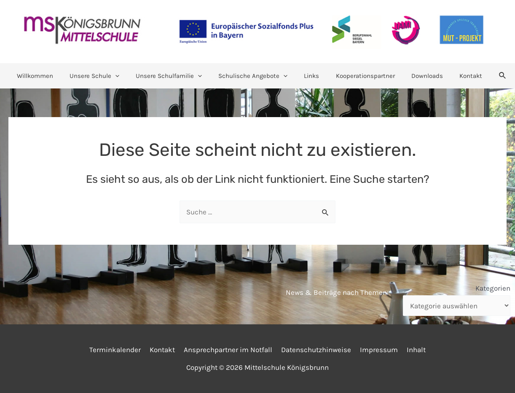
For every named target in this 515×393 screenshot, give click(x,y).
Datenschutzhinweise (315, 349)
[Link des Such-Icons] (487, 75)
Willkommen (48, 76)
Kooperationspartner (359, 76)
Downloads (417, 76)
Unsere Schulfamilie (175, 75)
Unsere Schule (104, 75)
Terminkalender (119, 349)
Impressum (376, 349)
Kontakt (457, 76)
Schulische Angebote (255, 75)
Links (309, 76)
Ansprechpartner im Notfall (229, 349)
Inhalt (411, 349)
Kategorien (492, 288)
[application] (125, 75)
